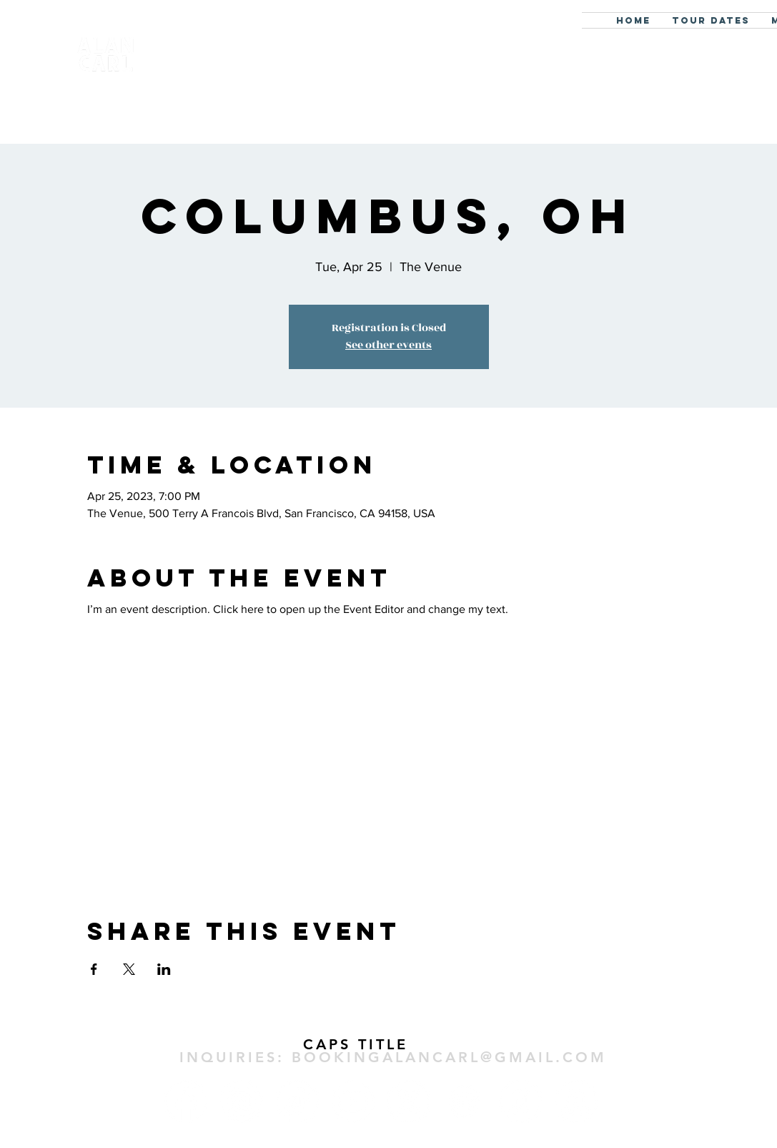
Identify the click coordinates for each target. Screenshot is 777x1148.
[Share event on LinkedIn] (164, 969)
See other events (388, 345)
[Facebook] (185, 1101)
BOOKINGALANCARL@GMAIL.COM (449, 1057)
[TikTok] (297, 1101)
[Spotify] (464, 1101)
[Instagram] (241, 1101)
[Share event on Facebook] (94, 969)
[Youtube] (353, 1101)
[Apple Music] (520, 1101)
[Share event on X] (129, 969)
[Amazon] (576, 1101)
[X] (408, 1101)
